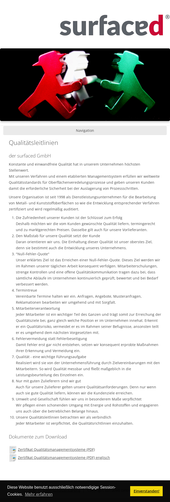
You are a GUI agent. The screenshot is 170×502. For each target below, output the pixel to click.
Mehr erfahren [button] (39, 494)
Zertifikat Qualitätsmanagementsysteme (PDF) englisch (64, 457)
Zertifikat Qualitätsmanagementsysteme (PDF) (56, 449)
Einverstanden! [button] (146, 491)
